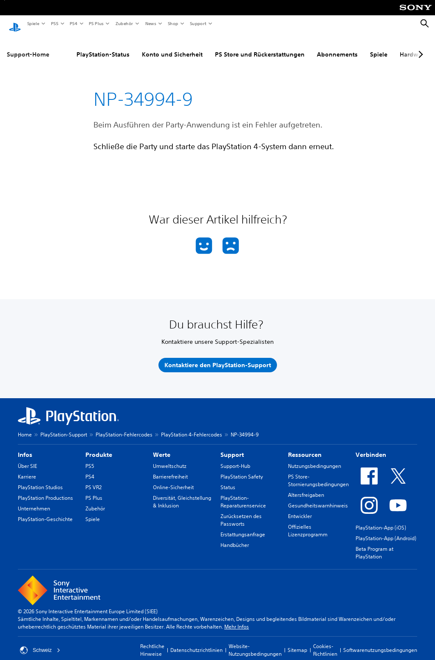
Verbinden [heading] (371, 446)
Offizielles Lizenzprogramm (308, 522)
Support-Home (28, 46)
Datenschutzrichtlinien (196, 642)
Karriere (27, 468)
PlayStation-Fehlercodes (124, 426)
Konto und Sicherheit (172, 46)
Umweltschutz (169, 458)
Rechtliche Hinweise (152, 642)
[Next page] (419, 46)
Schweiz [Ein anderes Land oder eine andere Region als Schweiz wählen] (40, 642)
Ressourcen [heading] (305, 446)
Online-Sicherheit (173, 479)
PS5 (54, 23)
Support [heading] (232, 446)
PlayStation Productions (45, 489)
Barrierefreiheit (170, 468)
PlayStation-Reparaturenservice (243, 493)
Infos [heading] (25, 446)
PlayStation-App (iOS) (381, 519)
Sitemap (297, 642)
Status (227, 479)
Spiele (33, 23)
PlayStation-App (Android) (386, 530)
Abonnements (337, 46)
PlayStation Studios (40, 479)
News (150, 23)
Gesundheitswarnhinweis (318, 497)
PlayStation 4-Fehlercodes (191, 426)
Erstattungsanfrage (242, 526)
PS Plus (95, 23)
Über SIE (27, 458)
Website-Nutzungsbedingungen (255, 642)
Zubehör (124, 23)
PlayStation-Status (103, 46)
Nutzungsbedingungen (314, 458)
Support (197, 23)
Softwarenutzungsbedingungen (380, 642)
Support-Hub (235, 458)
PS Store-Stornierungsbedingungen (318, 472)
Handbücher (234, 537)
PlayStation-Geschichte (45, 511)
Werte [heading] (161, 446)
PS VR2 (93, 479)
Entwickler (300, 508)
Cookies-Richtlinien (325, 642)
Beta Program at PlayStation (374, 544)
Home (25, 426)
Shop (172, 23)
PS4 (73, 23)
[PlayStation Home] (15, 24)
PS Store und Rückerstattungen (260, 46)
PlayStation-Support (63, 426)
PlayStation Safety (241, 468)
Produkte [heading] (98, 446)
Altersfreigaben (306, 486)
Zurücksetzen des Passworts (241, 511)
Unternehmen (34, 500)
